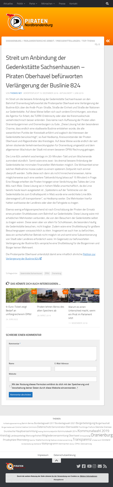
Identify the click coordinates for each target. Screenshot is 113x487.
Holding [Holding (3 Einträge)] (40, 431)
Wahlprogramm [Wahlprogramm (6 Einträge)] (50, 443)
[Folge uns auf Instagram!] (94, 466)
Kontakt (73, 3)
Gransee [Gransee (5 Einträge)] (108, 427)
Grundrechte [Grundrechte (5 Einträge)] (9, 431)
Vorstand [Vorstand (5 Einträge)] (106, 439)
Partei (32, 3)
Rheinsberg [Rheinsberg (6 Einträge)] (23, 439)
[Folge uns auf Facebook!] (84, 466)
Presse (62, 3)
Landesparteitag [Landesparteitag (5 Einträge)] (17, 435)
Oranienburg (13, 40)
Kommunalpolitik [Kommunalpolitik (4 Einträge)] (50, 431)
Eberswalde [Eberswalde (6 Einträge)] (72, 426)
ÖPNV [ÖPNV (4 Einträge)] (77, 444)
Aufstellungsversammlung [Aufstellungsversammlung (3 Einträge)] (12, 423)
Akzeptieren (59, 480)
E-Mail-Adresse (62, 363)
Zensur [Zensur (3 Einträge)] (72, 444)
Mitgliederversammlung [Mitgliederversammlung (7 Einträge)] (55, 435)
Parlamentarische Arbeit (39, 40)
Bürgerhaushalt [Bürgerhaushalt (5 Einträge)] (102, 423)
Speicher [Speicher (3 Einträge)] (32, 440)
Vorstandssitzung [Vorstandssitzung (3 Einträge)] (27, 444)
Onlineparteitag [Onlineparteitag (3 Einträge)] (85, 436)
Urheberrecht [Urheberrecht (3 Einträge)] (96, 440)
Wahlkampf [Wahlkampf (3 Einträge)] (37, 444)
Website (12, 374)
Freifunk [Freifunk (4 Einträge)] (91, 427)
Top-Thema (88, 40)
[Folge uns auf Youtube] (89, 466)
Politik (20, 3)
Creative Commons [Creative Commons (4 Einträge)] (29, 427)
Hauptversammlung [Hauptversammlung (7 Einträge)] (27, 431)
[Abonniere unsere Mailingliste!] (100, 466)
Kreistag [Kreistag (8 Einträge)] (5, 435)
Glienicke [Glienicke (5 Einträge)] (99, 427)
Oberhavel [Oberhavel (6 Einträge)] (74, 435)
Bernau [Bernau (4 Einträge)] (31, 423)
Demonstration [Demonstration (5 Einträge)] (58, 427)
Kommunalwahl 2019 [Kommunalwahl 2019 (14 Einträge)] (93, 431)
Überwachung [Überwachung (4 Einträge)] (86, 444)
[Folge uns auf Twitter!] (79, 466)
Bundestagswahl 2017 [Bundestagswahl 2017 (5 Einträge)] (44, 423)
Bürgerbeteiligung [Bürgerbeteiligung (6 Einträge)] (85, 423)
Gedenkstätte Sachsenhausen (31, 273)
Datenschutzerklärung (64, 455)
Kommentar (15, 343)
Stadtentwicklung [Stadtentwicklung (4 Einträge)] (43, 440)
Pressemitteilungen (68, 40)
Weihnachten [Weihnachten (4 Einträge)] (64, 444)
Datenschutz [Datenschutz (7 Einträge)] (44, 426)
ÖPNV (47, 273)
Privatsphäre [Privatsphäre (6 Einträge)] (9, 439)
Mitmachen (47, 3)
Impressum (43, 455)
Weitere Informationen (88, 476)
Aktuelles (8, 3)
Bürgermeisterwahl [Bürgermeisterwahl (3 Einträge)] (8, 427)
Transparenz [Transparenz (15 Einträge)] (82, 439)
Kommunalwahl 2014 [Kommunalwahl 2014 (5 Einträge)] (67, 431)
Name (11, 363)
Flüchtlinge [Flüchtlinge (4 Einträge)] (83, 427)
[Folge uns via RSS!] (105, 466)
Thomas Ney (16, 93)
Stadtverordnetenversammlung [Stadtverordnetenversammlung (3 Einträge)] (61, 440)
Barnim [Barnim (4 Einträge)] (25, 423)
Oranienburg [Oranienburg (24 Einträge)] (102, 434)
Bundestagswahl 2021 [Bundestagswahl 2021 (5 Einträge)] (65, 423)
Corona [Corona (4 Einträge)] (18, 427)
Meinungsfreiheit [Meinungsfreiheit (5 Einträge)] (34, 435)
